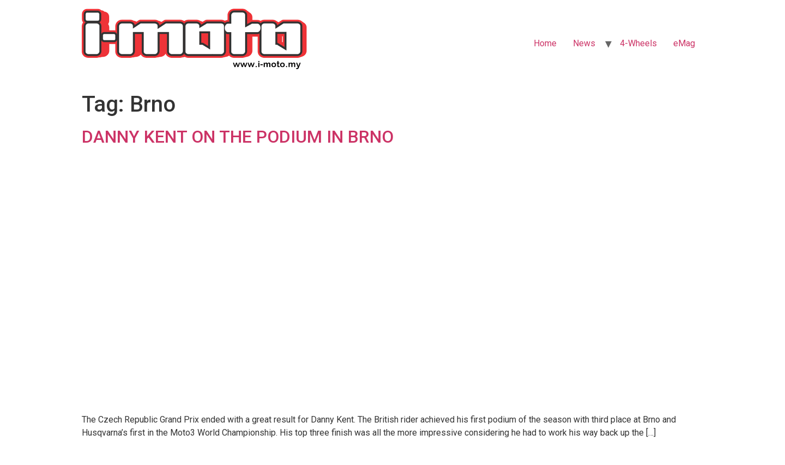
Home (545, 43)
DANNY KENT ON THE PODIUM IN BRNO (238, 136)
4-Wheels (638, 43)
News (584, 43)
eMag (684, 43)
